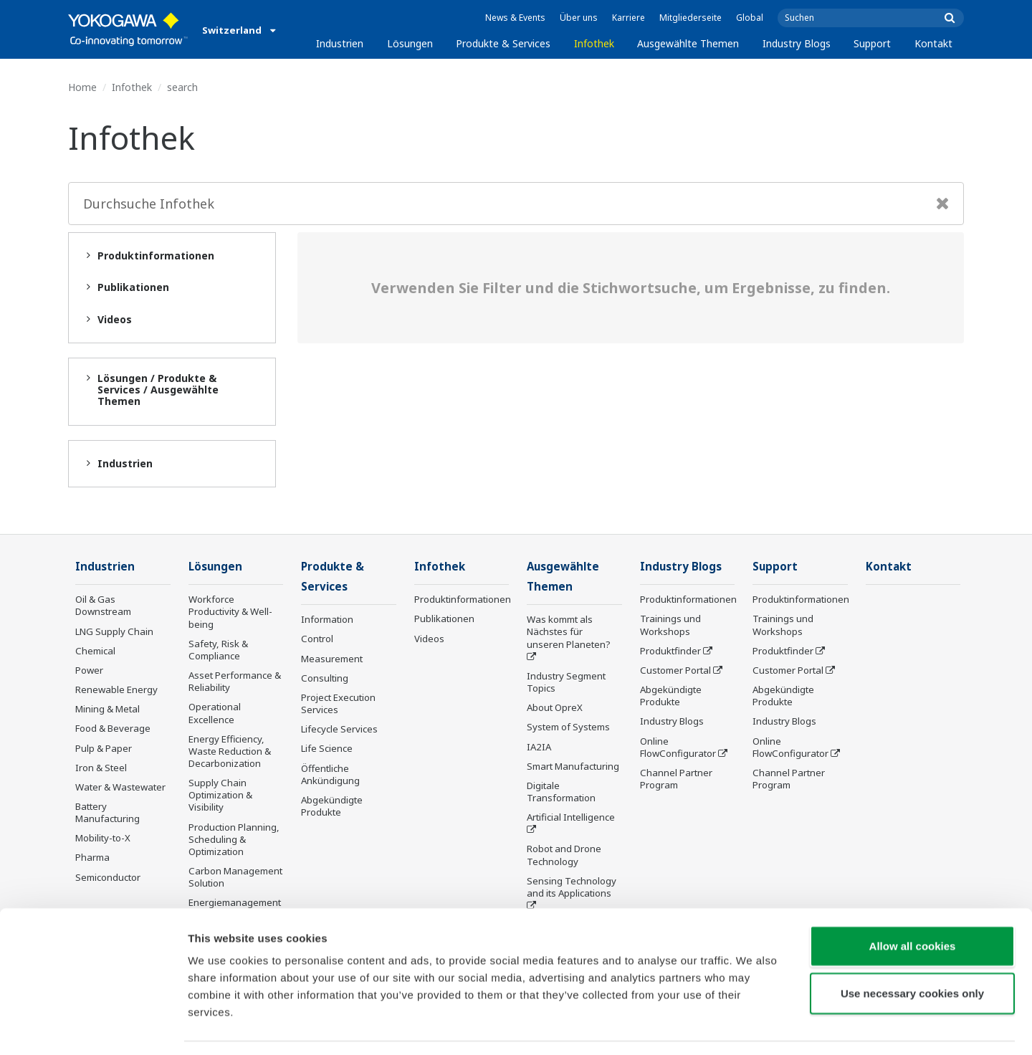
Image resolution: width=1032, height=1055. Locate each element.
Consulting (324, 679)
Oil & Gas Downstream (103, 606)
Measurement (332, 660)
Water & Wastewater (120, 787)
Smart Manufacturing (573, 767)
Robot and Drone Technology (564, 856)
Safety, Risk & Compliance (218, 650)
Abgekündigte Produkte (332, 807)
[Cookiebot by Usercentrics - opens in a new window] (93, 1027)
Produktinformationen (462, 599)
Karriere (628, 17)
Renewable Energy (116, 690)
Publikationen (444, 619)
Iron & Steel (101, 768)
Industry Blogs (797, 43)
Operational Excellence (214, 713)
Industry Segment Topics (566, 683)
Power (89, 670)
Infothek (594, 43)
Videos (429, 639)
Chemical (95, 651)
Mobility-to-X (102, 838)
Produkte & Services (503, 43)
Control (317, 640)
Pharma (92, 857)
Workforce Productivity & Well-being (230, 612)
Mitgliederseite (690, 17)
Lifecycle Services (339, 730)
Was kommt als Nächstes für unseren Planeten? (569, 632)
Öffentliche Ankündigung (330, 775)
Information (327, 620)
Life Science (327, 749)
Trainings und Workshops (670, 625)
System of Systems (568, 728)
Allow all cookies (912, 903)
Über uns (579, 17)
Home (82, 87)
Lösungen (410, 43)
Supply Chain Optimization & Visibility (220, 795)
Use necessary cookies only (912, 950)
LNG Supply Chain (114, 632)
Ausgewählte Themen (688, 43)
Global (749, 17)
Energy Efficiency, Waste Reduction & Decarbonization (229, 751)
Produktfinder (670, 651)
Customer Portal (675, 670)
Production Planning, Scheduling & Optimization (234, 840)
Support (872, 43)
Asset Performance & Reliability (234, 681)
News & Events (515, 17)
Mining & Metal (107, 709)
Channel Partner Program (676, 779)
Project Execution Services (338, 704)
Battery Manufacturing (107, 813)
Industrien (339, 43)
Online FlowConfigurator (678, 747)
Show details (752, 1027)
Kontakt (933, 43)
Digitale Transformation (561, 793)
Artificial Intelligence (571, 818)
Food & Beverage (112, 728)
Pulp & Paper (103, 748)
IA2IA (539, 747)
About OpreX (555, 708)
